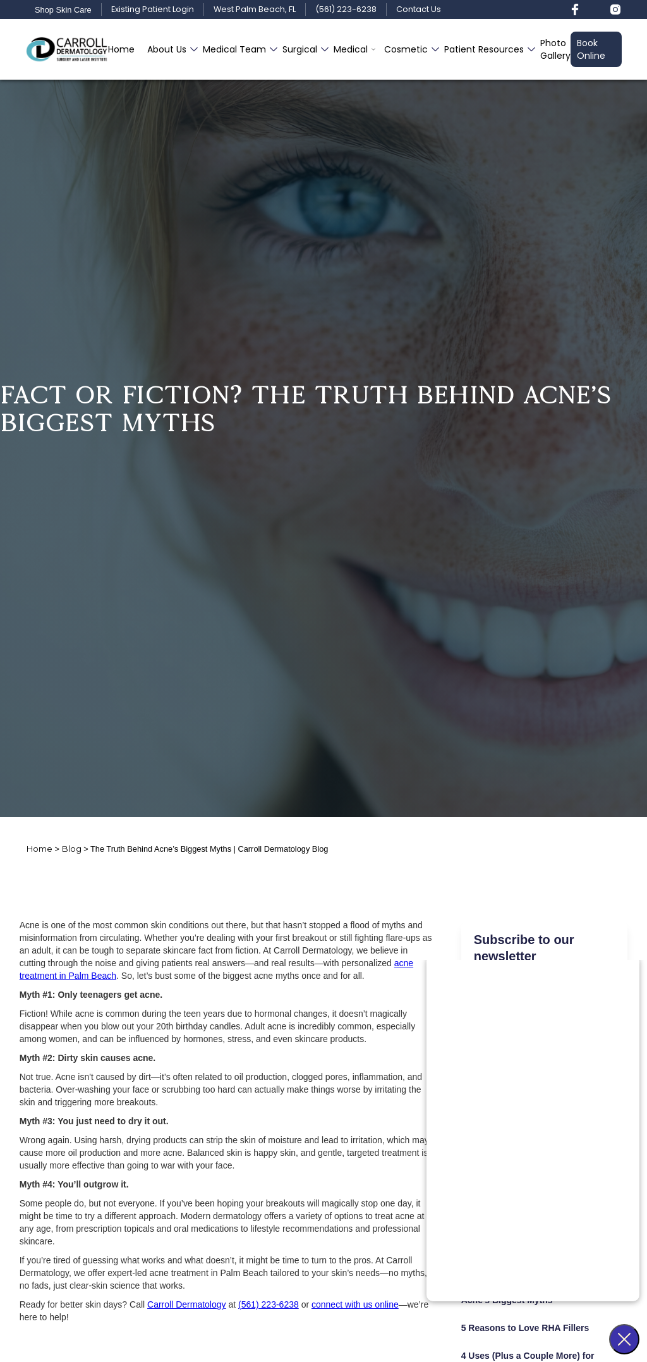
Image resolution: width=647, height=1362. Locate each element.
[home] (66, 49)
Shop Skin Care (63, 10)
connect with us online (355, 1304)
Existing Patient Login (152, 10)
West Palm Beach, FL (255, 10)
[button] (168, 49)
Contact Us (418, 10)
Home (121, 49)
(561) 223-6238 (346, 10)
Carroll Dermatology (186, 1304)
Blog (72, 849)
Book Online (591, 49)
